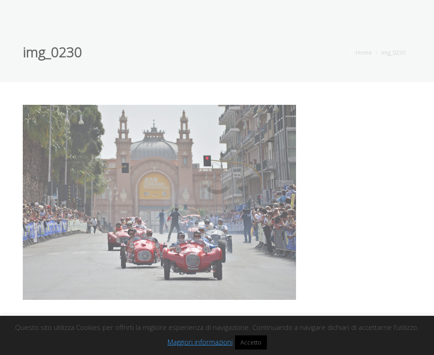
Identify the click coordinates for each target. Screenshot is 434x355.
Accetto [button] (250, 342)
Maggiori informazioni (200, 341)
